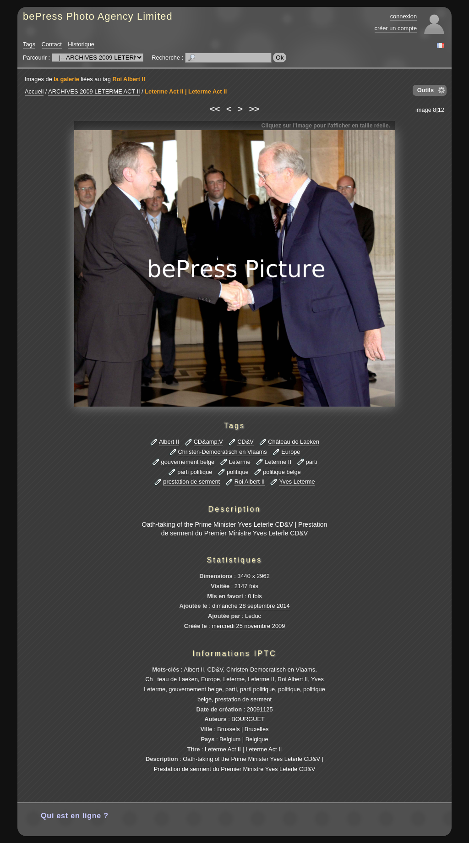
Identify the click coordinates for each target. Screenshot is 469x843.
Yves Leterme (297, 481)
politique (238, 471)
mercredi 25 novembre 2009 (248, 626)
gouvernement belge (188, 461)
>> (254, 109)
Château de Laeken (293, 441)
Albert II (169, 441)
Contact (52, 44)
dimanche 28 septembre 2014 (250, 605)
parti (311, 461)
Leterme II (278, 461)
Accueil (34, 91)
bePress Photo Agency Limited (98, 16)
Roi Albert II (128, 79)
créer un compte (396, 28)
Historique (81, 44)
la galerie (66, 79)
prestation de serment (191, 481)
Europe (290, 451)
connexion (403, 16)
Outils (425, 90)
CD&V (245, 441)
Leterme (240, 461)
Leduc (253, 615)
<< (215, 109)
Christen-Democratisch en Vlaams (222, 451)
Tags (29, 44)
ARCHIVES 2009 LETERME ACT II (94, 91)
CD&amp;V (208, 441)
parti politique (194, 471)
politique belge (282, 471)
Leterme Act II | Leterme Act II (186, 91)
